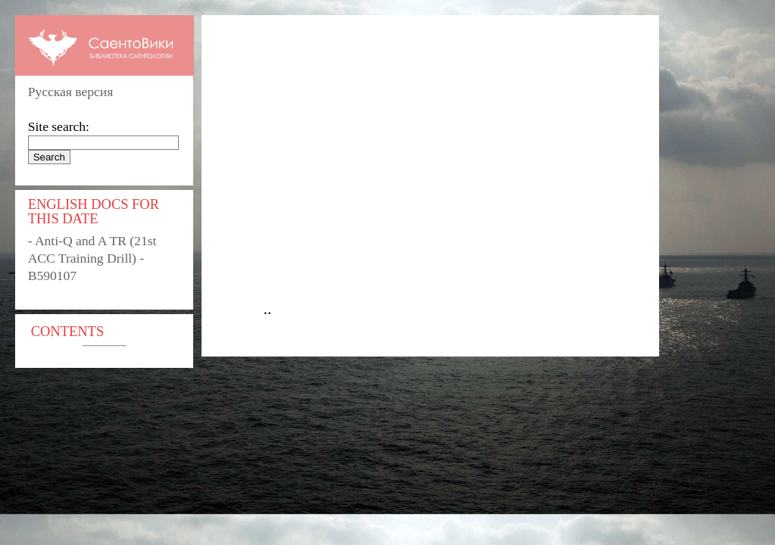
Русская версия (71, 91)
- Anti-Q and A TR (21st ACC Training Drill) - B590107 (92, 258)
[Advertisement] (438, 171)
